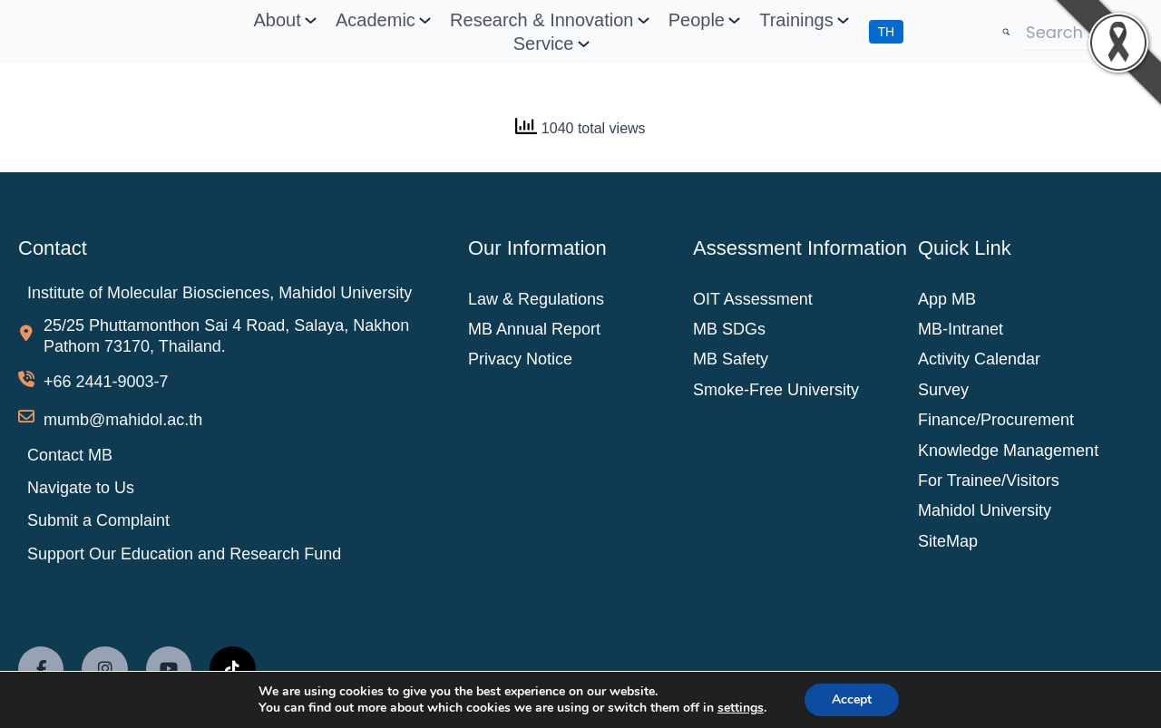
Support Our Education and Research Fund (184, 554)
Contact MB (69, 455)
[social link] (40, 669)
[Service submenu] (583, 44)
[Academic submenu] (425, 20)
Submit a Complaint (98, 520)
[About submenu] (310, 20)
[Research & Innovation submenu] (643, 20)
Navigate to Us (80, 488)
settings (740, 708)
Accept (852, 699)
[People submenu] (734, 20)
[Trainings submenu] (843, 20)
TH (886, 31)
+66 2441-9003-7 (106, 382)
